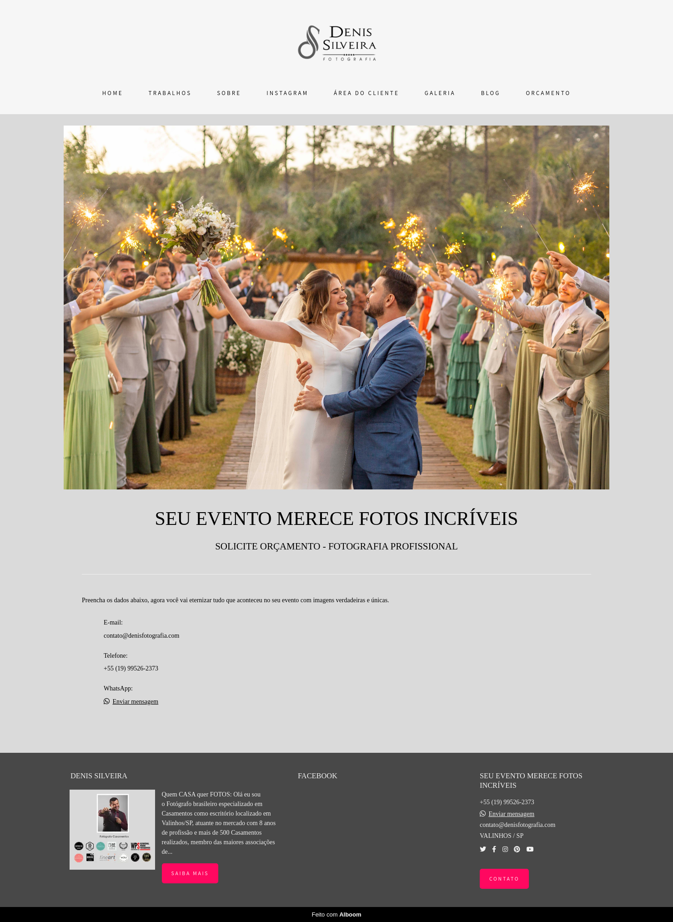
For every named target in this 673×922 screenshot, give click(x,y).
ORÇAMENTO (548, 93)
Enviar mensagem (136, 702)
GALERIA (440, 93)
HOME (112, 93)
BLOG (491, 93)
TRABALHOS (170, 93)
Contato (504, 878)
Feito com (336, 914)
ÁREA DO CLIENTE (366, 93)
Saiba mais (190, 873)
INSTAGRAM (287, 93)
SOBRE (229, 93)
